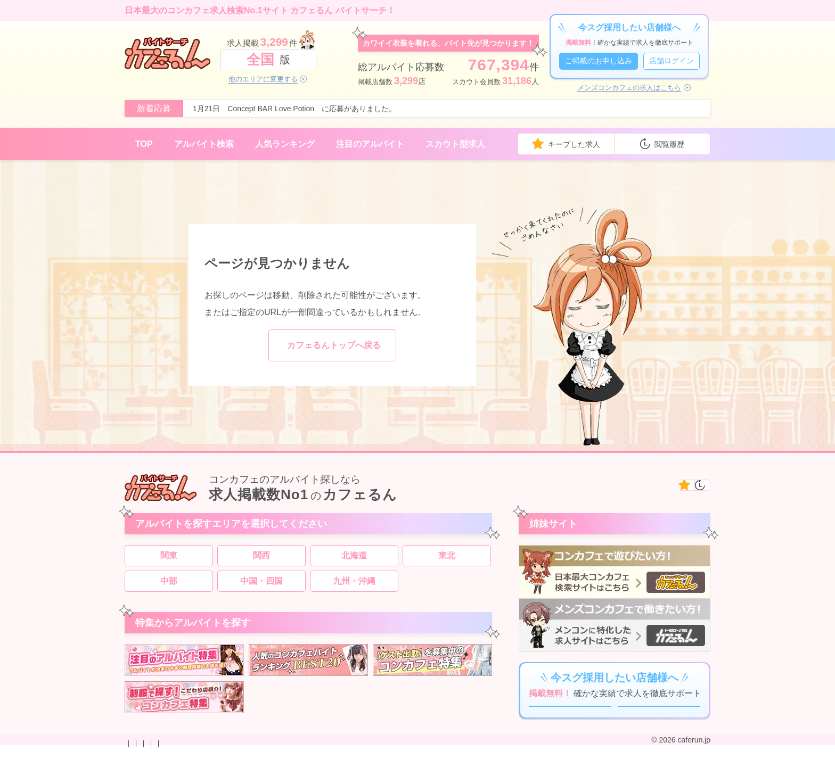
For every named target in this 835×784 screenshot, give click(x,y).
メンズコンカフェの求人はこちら (629, 88)
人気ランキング (285, 143)
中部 (168, 586)
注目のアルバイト (370, 143)
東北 (446, 560)
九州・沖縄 (354, 586)
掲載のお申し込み (206, 775)
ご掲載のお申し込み (598, 60)
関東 (168, 560)
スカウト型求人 (455, 143)
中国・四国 (261, 586)
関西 (261, 560)
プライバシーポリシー (281, 775)
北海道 (354, 560)
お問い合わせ (147, 775)
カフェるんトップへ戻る (334, 345)
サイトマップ (385, 775)
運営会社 (430, 775)
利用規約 (341, 775)
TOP (144, 143)
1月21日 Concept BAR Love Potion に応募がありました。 (294, 108)
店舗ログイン (671, 60)
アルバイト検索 (204, 143)
